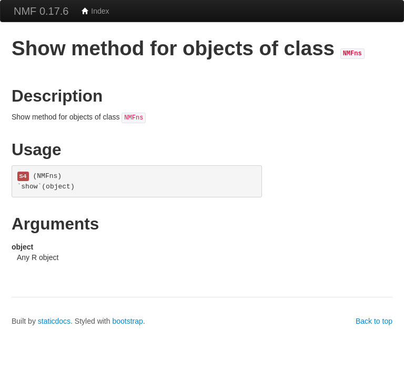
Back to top (374, 321)
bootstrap (127, 321)
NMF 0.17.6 (41, 11)
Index (95, 11)
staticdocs (54, 321)
